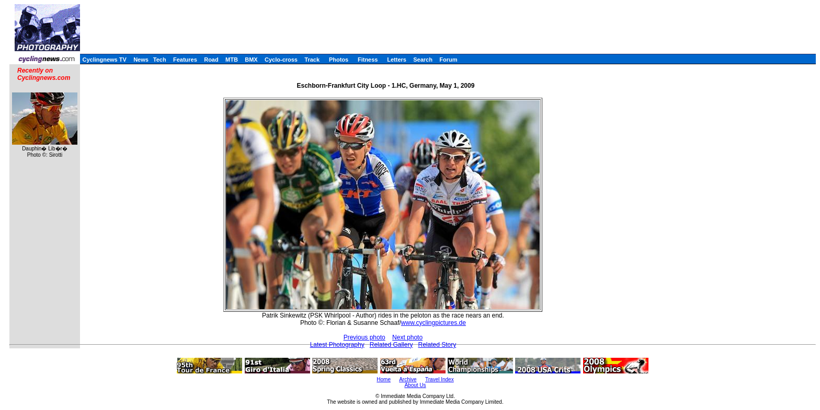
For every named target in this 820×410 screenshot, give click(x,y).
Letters (396, 59)
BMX (251, 59)
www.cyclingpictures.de (433, 322)
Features (185, 59)
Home (384, 379)
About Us (415, 385)
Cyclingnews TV (104, 59)
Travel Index (439, 379)
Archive (407, 379)
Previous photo (364, 337)
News (141, 59)
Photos (338, 59)
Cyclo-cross (281, 59)
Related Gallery (391, 344)
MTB (231, 59)
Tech (159, 59)
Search (422, 59)
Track (312, 59)
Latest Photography (337, 344)
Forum (448, 59)
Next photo (407, 337)
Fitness (368, 59)
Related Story (437, 344)
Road (211, 59)
